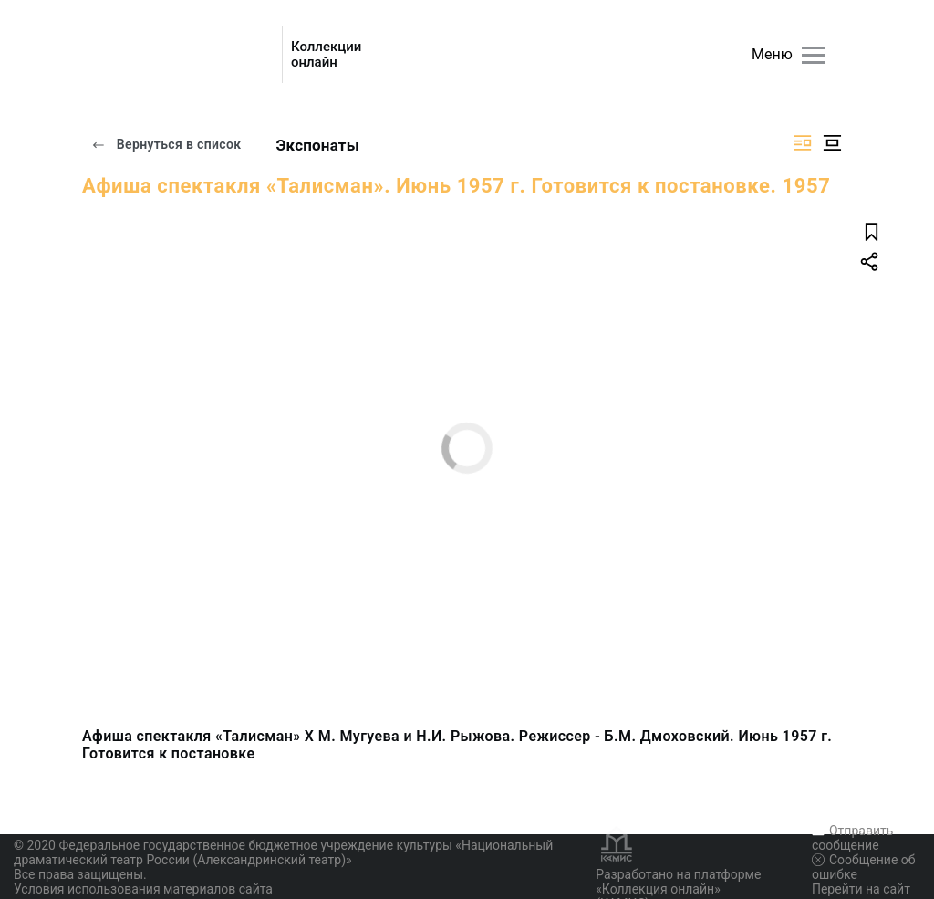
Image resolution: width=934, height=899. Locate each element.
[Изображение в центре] (831, 143)
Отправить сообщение (852, 837)
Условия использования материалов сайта (143, 889)
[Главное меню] (813, 55)
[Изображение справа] (802, 143)
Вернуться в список (166, 144)
